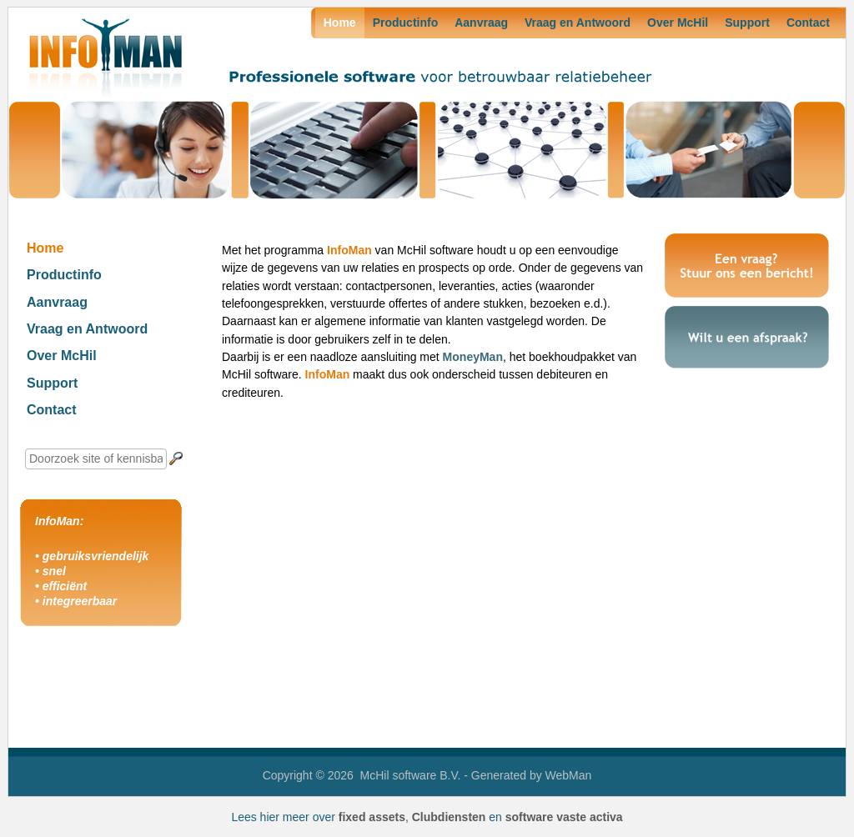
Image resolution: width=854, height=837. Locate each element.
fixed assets (372, 817)
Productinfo (406, 22)
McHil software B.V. (410, 775)
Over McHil (677, 22)
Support (747, 22)
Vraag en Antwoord (577, 22)
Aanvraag (481, 22)
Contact (808, 22)
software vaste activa (564, 817)
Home (340, 22)
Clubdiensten (449, 817)
